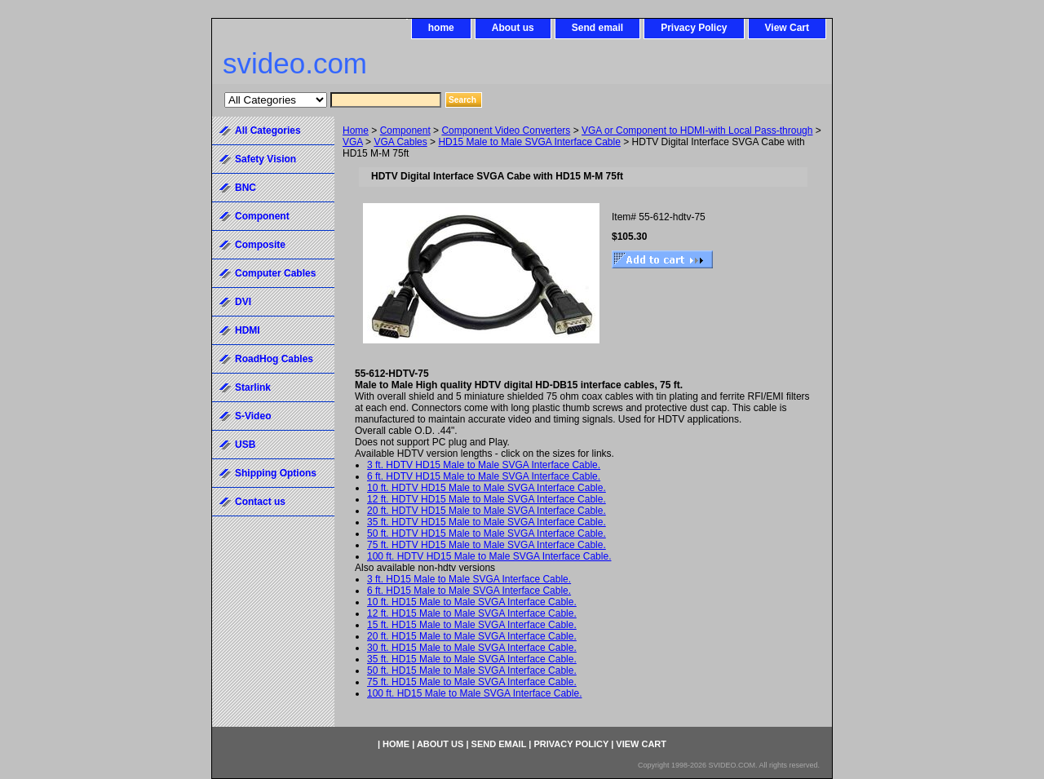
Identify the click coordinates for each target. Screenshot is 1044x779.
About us (513, 27)
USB (245, 444)
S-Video (253, 416)
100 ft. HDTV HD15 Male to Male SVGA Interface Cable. (489, 556)
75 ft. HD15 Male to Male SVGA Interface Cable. (472, 682)
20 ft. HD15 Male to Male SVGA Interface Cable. (472, 636)
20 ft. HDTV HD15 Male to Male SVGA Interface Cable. (486, 510)
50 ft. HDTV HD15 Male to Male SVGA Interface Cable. (486, 533)
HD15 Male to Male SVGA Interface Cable (529, 142)
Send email (597, 27)
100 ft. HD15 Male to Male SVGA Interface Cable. (474, 693)
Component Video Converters (505, 130)
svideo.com (295, 63)
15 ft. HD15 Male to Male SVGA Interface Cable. (472, 625)
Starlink (253, 387)
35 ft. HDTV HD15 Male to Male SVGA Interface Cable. (486, 522)
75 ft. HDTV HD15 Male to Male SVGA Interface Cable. (486, 545)
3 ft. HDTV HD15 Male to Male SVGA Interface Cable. (483, 465)
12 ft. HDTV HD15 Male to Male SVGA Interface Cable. (486, 499)
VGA (353, 142)
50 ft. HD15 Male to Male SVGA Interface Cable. (472, 670)
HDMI (247, 330)
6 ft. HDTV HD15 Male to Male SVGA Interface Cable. (483, 476)
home (441, 27)
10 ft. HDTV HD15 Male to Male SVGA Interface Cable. (486, 488)
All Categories (268, 130)
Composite (260, 244)
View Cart (787, 27)
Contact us (260, 501)
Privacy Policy (694, 27)
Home (356, 130)
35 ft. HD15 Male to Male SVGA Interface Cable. (472, 659)
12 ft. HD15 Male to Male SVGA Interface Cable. (472, 613)
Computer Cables (275, 273)
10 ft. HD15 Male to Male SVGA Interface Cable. (472, 602)
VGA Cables (400, 142)
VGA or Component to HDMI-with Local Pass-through (697, 130)
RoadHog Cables (274, 359)
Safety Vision (265, 159)
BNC (245, 187)
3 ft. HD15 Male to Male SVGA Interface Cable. (469, 579)
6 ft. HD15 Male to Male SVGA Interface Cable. (469, 590)
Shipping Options (275, 473)
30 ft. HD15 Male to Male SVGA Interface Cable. (472, 647)
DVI (243, 302)
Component (405, 130)
